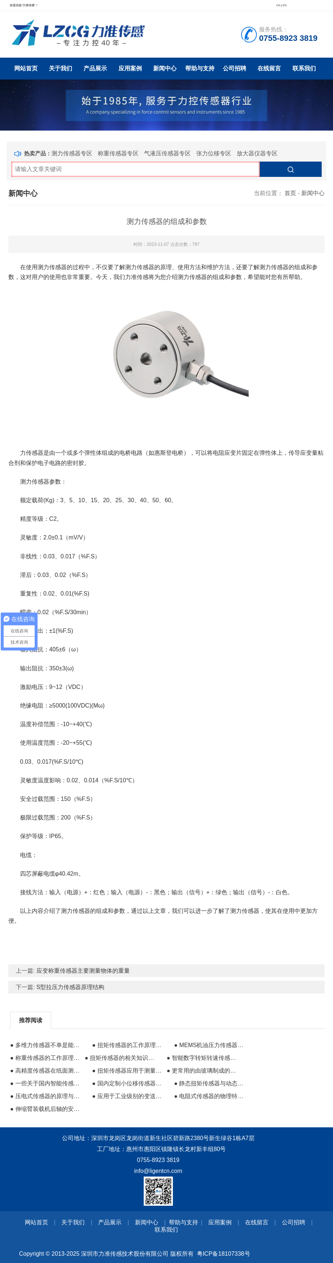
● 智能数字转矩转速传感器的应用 (203, 1058)
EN (285, 5)
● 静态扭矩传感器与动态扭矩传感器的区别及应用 (210, 1083)
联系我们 (304, 68)
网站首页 (26, 68)
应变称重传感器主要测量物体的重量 (83, 971)
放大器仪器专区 (257, 153)
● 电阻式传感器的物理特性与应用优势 (210, 1096)
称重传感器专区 (118, 153)
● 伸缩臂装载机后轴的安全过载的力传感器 (46, 1109)
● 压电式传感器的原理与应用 (46, 1096)
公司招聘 (234, 68)
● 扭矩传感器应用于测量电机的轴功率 (128, 1071)
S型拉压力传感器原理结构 (70, 987)
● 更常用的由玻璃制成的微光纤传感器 (203, 1071)
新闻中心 (165, 68)
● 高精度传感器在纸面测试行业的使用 (46, 1071)
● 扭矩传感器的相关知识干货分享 (121, 1058)
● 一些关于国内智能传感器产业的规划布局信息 (46, 1083)
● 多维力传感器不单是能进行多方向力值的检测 (46, 1045)
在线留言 (269, 68)
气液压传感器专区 (167, 153)
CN (278, 5)
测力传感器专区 (71, 153)
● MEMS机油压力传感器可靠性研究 (210, 1045)
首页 (290, 193)
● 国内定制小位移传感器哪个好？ (128, 1083)
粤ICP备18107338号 (223, 1254)
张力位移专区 (213, 153)
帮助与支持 (199, 68)
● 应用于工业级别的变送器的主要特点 (128, 1096)
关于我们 (60, 68)
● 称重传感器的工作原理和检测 (46, 1058)
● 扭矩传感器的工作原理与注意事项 (128, 1045)
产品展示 (95, 68)
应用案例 (130, 68)
